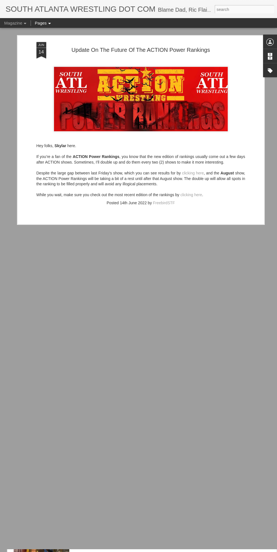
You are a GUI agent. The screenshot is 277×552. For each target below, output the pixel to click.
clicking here (193, 133)
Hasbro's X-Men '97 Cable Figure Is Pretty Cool (133, 519)
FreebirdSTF (164, 163)
